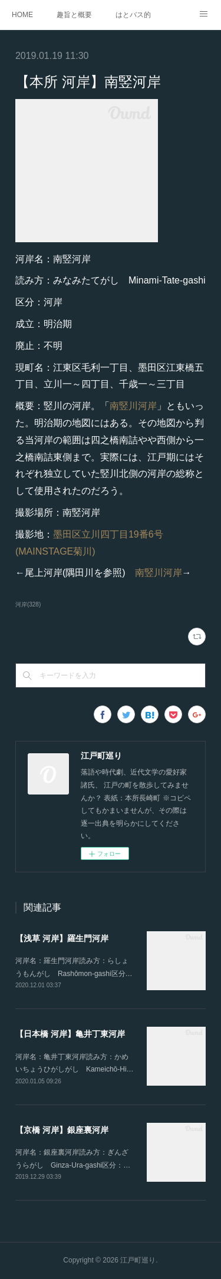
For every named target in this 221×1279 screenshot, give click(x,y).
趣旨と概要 (74, 15)
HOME (22, 15)
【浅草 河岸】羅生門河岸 (61, 938)
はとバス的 (133, 15)
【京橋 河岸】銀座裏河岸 (61, 1130)
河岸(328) (28, 604)
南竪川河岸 (133, 406)
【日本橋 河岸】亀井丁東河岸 (70, 1034)
